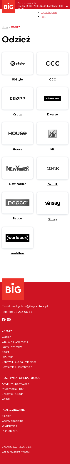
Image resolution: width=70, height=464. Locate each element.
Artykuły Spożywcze (15, 384)
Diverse (52, 114)
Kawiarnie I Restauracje (17, 367)
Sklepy (6, 416)
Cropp (17, 114)
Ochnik (52, 184)
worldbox (17, 253)
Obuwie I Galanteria (15, 342)
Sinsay (52, 219)
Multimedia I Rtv (13, 389)
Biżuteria (7, 357)
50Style (17, 79)
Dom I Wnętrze (12, 347)
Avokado (25, 452)
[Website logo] (8, 6)
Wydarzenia (9, 426)
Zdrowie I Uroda (12, 394)
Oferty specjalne (13, 421)
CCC (52, 79)
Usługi (6, 399)
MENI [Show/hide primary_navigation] (65, 14)
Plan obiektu (10, 431)
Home (5, 27)
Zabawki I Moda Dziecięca (19, 362)
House (17, 149)
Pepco (17, 218)
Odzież (6, 337)
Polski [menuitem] (43, 17)
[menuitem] (49, 12)
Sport (5, 352)
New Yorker (17, 184)
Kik (52, 149)
